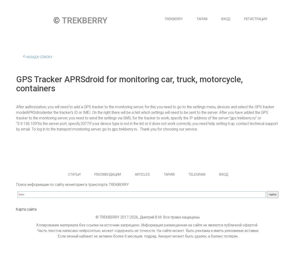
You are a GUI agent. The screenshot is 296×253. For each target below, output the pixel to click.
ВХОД (225, 19)
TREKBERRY (173, 19)
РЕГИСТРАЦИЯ (255, 19)
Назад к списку (37, 56)
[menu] (215, 19)
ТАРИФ (202, 19)
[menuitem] (173, 19)
